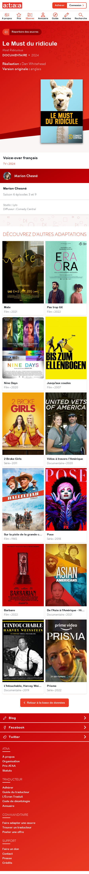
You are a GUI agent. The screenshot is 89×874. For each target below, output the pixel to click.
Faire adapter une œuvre (18, 825)
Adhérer (59, 5)
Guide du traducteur (15, 795)
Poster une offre (13, 834)
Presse (7, 861)
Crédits (7, 865)
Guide (55, 16)
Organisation (11, 764)
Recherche (81, 16)
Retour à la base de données (44, 705)
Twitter (45, 740)
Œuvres (30, 16)
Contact (7, 856)
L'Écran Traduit (12, 799)
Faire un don (10, 851)
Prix (19, 16)
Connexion (76, 5)
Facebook (45, 730)
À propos (7, 16)
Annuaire (43, 16)
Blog (45, 721)
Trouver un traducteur (17, 830)
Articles (66, 16)
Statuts (7, 773)
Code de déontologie (16, 804)
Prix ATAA (9, 768)
